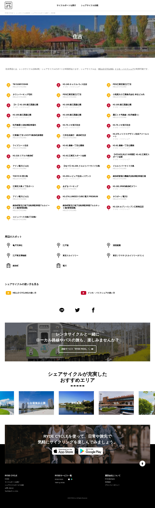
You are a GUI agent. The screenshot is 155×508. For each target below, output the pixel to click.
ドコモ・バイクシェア (124, 69)
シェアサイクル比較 (89, 5)
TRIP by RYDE (60, 483)
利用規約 (108, 482)
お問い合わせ (9, 488)
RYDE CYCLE (9, 13)
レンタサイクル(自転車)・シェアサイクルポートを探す (32, 13)
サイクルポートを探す (66, 5)
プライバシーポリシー (112, 485)
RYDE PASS (59, 479)
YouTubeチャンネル (11, 491)
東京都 (53, 13)
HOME (7, 479)
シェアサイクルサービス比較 (14, 485)
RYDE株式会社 (110, 479)
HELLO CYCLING (106, 69)
